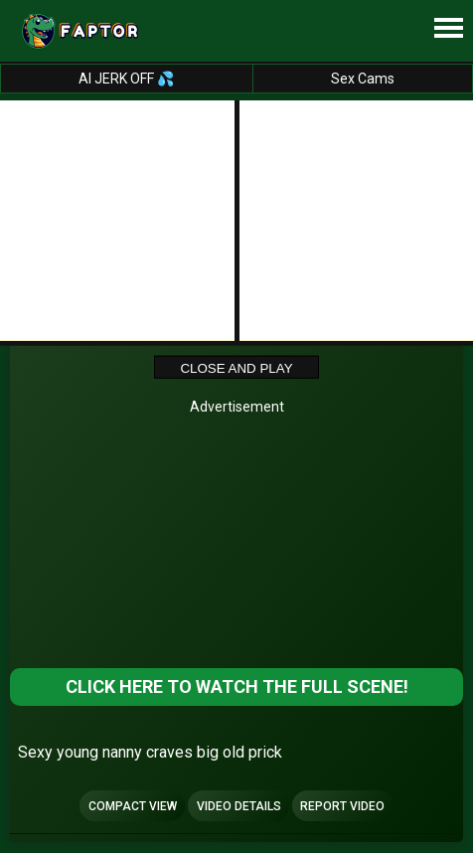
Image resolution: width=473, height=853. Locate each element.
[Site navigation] (448, 29)
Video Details (239, 806)
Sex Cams (362, 78)
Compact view (132, 806)
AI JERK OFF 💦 (126, 78)
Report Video (342, 806)
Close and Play (236, 368)
